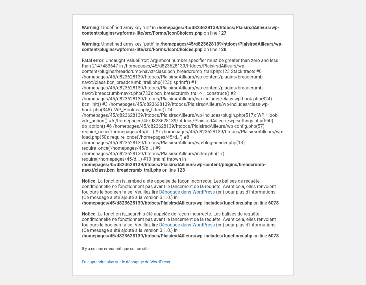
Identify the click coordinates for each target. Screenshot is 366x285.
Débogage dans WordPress (187, 192)
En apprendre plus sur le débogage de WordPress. (126, 262)
